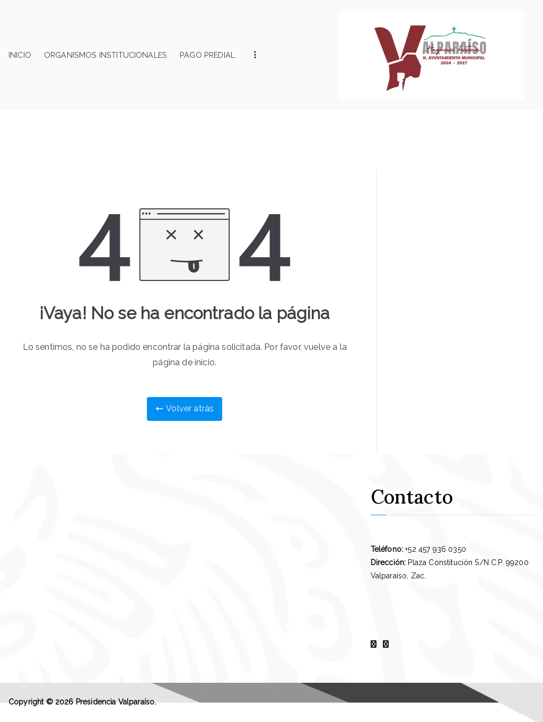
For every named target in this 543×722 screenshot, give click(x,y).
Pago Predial (207, 54)
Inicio (19, 54)
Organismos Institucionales (105, 54)
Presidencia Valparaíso (115, 702)
